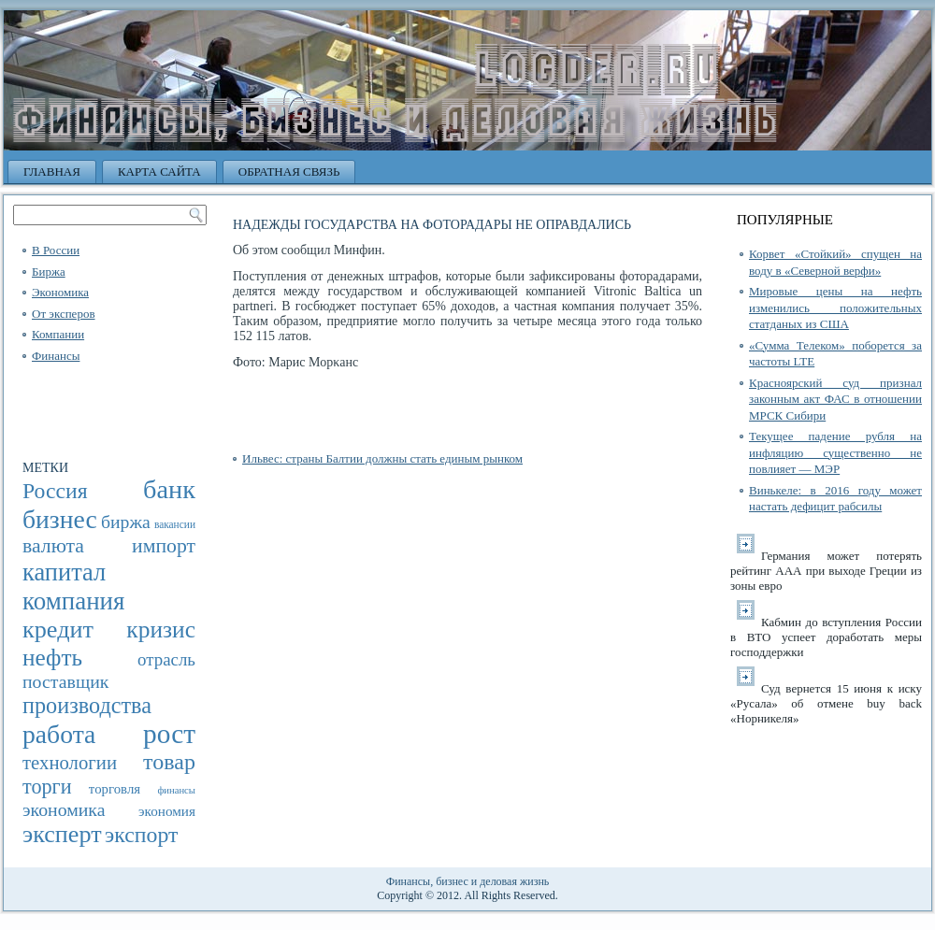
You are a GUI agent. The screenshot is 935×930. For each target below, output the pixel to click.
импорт (163, 546)
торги (47, 786)
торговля (114, 788)
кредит (58, 629)
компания (73, 601)
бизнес (59, 519)
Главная (51, 172)
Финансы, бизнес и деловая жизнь (468, 881)
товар (169, 762)
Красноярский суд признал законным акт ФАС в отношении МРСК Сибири (835, 399)
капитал (64, 572)
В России (55, 250)
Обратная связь (289, 172)
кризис (160, 629)
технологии (69, 762)
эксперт (62, 834)
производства (86, 705)
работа (58, 734)
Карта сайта (159, 172)
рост (169, 734)
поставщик (65, 681)
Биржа (48, 272)
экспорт (141, 835)
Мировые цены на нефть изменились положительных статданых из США (835, 307)
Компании (58, 334)
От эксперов (63, 314)
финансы (176, 790)
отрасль (166, 659)
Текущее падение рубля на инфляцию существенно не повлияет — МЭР (835, 452)
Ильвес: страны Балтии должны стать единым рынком (382, 458)
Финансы (55, 356)
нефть (52, 657)
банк (169, 489)
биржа (126, 521)
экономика (64, 809)
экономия (166, 811)
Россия (55, 491)
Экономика (60, 292)
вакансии (174, 524)
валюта (53, 546)
